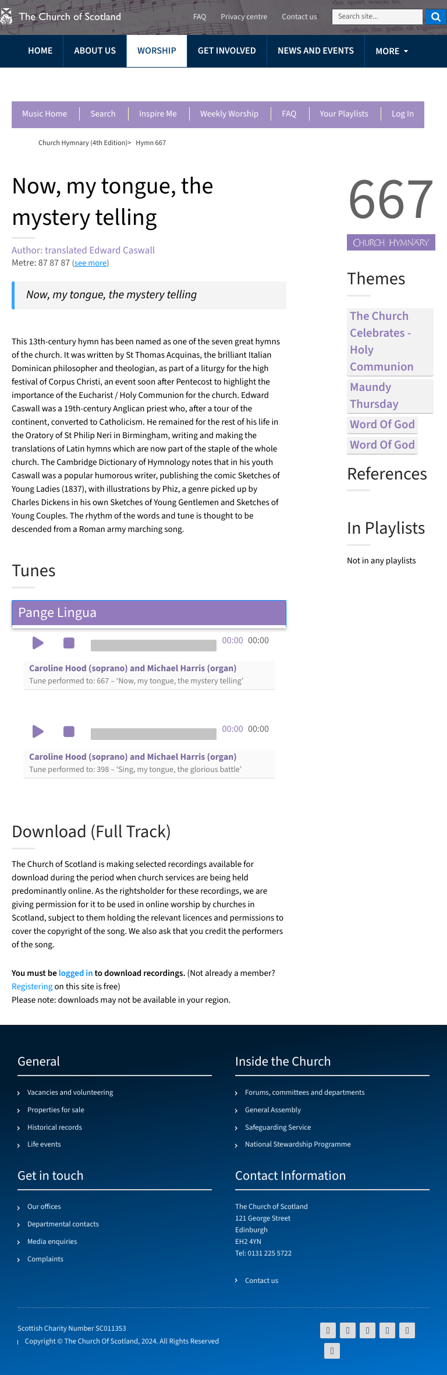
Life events (44, 1145)
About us (95, 51)
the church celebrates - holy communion (382, 342)
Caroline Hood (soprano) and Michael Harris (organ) (136, 674)
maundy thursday (374, 396)
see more (90, 263)
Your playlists (344, 114)
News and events (316, 51)
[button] (37, 644)
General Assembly (273, 1110)
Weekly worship (229, 114)
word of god (382, 425)
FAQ (289, 114)
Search (102, 114)
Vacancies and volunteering (70, 1093)
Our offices (44, 1207)
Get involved (227, 51)
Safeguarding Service (278, 1128)
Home (40, 51)
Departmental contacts (63, 1224)
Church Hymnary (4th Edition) (82, 143)
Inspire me (158, 114)
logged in (76, 973)
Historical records (54, 1128)
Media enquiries (52, 1242)
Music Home (44, 114)
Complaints (45, 1259)
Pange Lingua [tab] (149, 612)
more (387, 51)
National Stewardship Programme (298, 1145)
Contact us (299, 17)
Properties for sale (55, 1110)
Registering (32, 987)
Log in (403, 114)
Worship (156, 51)
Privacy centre (244, 17)
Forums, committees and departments (305, 1093)
